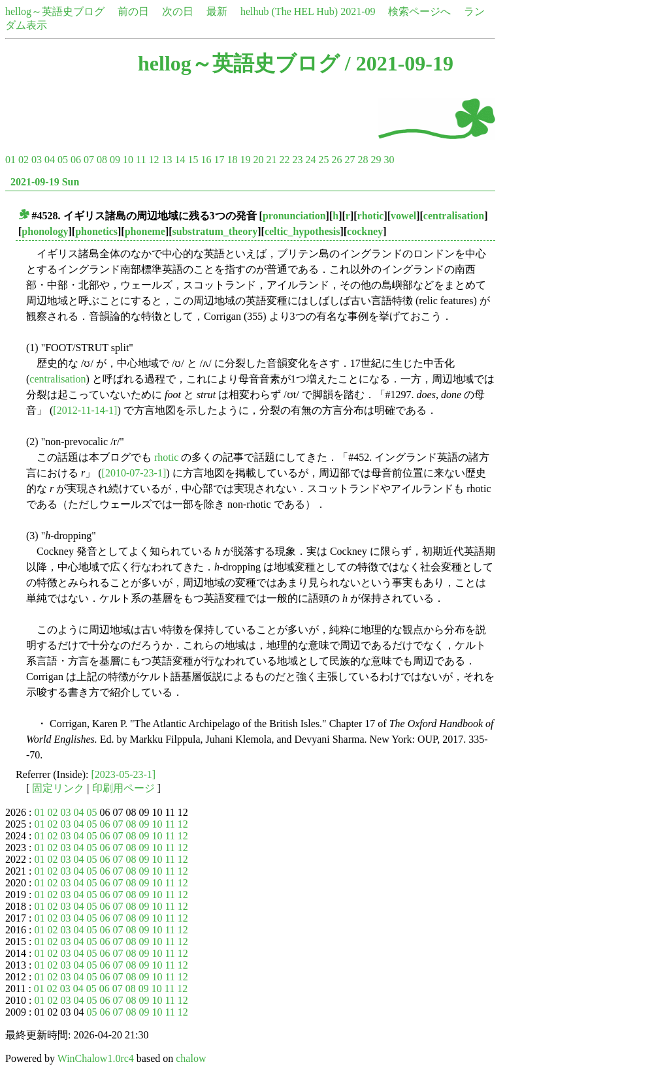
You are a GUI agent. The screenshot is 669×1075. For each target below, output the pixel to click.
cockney (365, 231)
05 (62, 159)
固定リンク (58, 788)
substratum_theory (215, 231)
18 (232, 159)
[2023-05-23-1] (123, 774)
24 (310, 159)
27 (349, 159)
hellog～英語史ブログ (55, 11)
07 (89, 159)
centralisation (453, 215)
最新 (216, 11)
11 (141, 159)
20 (258, 159)
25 (323, 159)
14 (179, 159)
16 (206, 159)
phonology (45, 231)
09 (115, 159)
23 (297, 159)
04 (49, 159)
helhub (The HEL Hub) (289, 11)
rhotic (370, 215)
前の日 (133, 11)
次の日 (177, 11)
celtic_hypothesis (302, 231)
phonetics (96, 231)
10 (128, 159)
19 (245, 159)
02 (23, 159)
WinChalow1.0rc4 (95, 1058)
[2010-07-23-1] (134, 472)
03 (36, 159)
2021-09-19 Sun (44, 181)
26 (336, 159)
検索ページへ (419, 11)
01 (10, 159)
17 (219, 159)
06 (76, 159)
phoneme (145, 231)
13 (166, 159)
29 (375, 159)
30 (388, 159)
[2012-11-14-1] (85, 410)
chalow (191, 1058)
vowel (403, 215)
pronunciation (294, 215)
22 (284, 159)
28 (362, 159)
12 (153, 159)
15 (193, 159)
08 (102, 159)
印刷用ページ (123, 788)
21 (271, 159)
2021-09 (357, 11)
